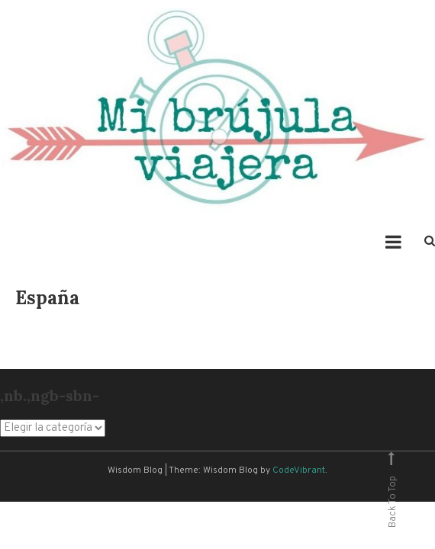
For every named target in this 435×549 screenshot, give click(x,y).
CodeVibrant (298, 470)
